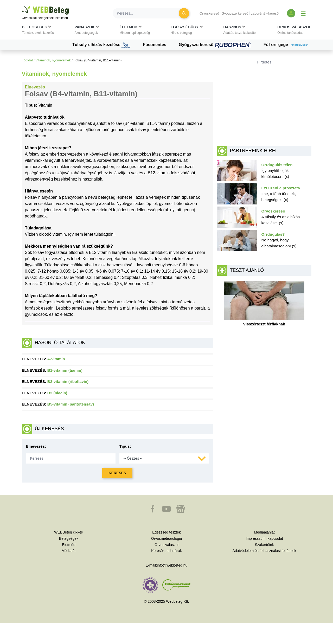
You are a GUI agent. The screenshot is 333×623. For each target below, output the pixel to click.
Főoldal (27, 60)
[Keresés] (149, 13)
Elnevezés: (36, 446)
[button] (38, 30)
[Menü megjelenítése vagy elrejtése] (303, 13)
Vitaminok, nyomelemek (53, 60)
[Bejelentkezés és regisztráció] (291, 13)
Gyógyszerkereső (234, 13)
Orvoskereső (209, 13)
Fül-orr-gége (287, 45)
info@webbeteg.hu (172, 565)
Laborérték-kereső (265, 13)
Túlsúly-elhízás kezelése (101, 45)
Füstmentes (154, 44)
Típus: (125, 446)
